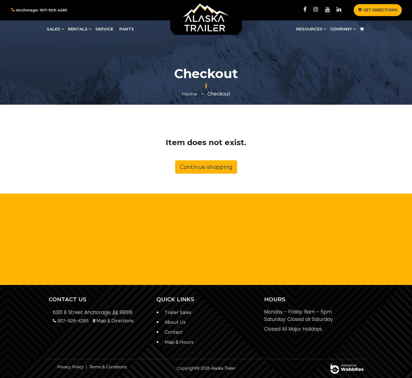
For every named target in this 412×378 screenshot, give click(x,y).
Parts (126, 29)
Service (104, 29)
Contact (174, 332)
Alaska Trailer (223, 368)
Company (341, 29)
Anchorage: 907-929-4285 (40, 9)
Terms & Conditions (108, 366)
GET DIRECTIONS (377, 9)
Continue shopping (206, 167)
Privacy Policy (70, 366)
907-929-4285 (72, 320)
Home (189, 94)
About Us (176, 322)
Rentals (78, 29)
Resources (309, 29)
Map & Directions (118, 320)
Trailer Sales (179, 312)
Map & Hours (180, 341)
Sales (53, 29)
